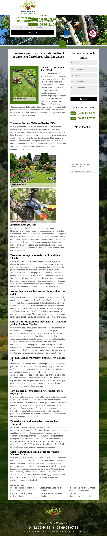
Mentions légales (72, 531)
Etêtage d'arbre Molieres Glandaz (79, 492)
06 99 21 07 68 (50, 24)
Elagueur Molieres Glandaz (80, 496)
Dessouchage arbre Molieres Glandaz (51, 489)
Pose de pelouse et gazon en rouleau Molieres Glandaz (22, 489)
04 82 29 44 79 (50, 19)
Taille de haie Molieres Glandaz (82, 488)
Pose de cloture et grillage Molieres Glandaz (21, 494)
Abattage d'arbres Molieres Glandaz (51, 494)
